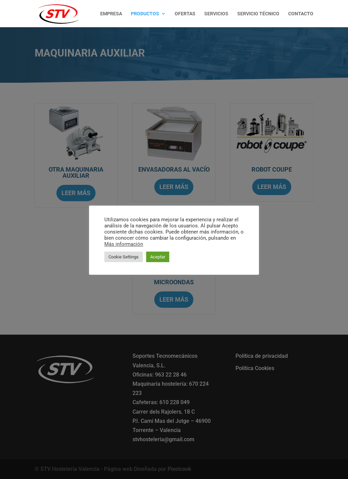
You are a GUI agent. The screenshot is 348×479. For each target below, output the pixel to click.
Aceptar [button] (157, 256)
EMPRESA (111, 13)
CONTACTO (300, 13)
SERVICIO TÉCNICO (258, 13)
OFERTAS (185, 13)
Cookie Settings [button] (123, 256)
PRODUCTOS (145, 13)
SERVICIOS (216, 13)
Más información (123, 244)
